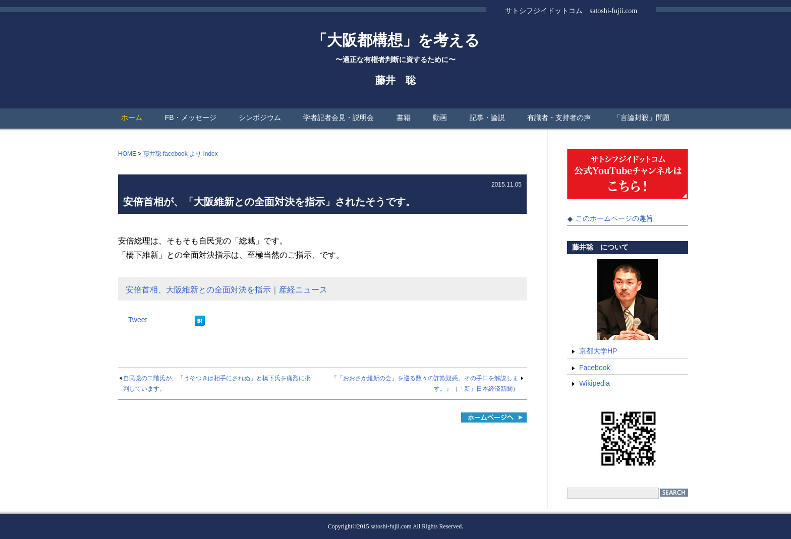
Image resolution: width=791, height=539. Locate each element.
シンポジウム (260, 117)
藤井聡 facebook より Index (180, 153)
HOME (127, 153)
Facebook (594, 368)
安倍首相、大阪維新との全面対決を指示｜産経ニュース (226, 289)
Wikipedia (594, 383)
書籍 (404, 117)
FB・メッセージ (190, 117)
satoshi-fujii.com (391, 526)
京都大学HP (598, 351)
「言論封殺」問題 (641, 117)
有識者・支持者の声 (559, 117)
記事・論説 (487, 117)
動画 (440, 117)
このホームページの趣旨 (614, 218)
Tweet (137, 320)
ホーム (131, 117)
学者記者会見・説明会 (338, 117)
